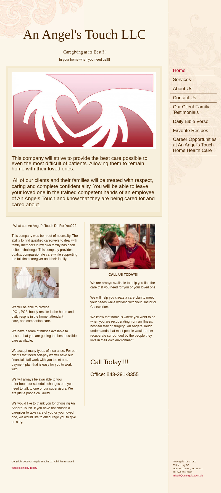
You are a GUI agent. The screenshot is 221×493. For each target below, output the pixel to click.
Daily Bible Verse (191, 121)
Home (179, 70)
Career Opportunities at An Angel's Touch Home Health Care (195, 145)
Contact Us (184, 97)
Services (182, 79)
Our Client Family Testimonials (191, 109)
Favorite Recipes (190, 130)
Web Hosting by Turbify (24, 468)
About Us (182, 88)
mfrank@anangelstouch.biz (188, 475)
